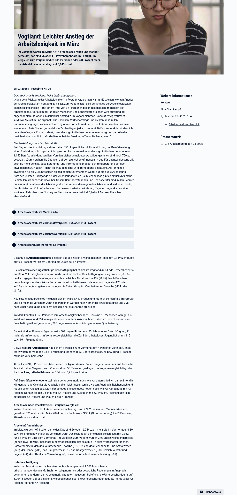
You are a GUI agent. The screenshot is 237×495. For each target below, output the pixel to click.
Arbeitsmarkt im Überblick (184, 124)
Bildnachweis (213, 492)
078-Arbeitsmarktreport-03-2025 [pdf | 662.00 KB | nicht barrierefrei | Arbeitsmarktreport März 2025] (183, 143)
